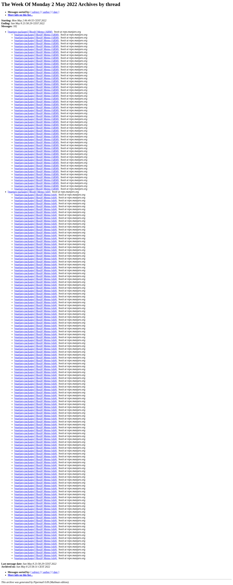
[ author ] (46, 12)
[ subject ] (36, 12)
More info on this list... (20, 15)
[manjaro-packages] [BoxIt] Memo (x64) (29, 191)
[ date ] (55, 12)
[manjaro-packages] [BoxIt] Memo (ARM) (30, 31)
